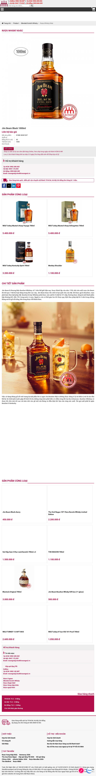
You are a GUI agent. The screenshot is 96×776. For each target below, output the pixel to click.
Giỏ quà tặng (40, 757)
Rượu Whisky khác (12, 30)
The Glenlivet (6, 761)
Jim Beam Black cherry (11, 512)
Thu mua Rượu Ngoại (9, 757)
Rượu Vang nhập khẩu (11, 685)
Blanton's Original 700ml (12, 592)
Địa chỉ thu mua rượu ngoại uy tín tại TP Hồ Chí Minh (65, 747)
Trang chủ (6, 23)
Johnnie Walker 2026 (20, 759)
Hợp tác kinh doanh (8, 738)
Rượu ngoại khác (9, 687)
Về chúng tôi (6, 741)
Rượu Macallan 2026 (36, 759)
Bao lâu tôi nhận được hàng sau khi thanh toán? (63, 744)
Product (16, 23)
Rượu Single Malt (9, 683)
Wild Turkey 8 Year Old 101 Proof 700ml (63, 632)
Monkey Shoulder (55, 266)
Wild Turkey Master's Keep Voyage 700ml (19, 226)
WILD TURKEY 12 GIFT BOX (13, 632)
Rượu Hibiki (17, 761)
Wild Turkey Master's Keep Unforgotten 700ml (66, 226)
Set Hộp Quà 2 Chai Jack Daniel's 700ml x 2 (19, 552)
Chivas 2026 (6, 759)
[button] (4, 185)
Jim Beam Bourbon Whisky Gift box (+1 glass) (66, 592)
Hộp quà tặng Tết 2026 (26, 757)
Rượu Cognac (8, 678)
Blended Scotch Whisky (29, 23)
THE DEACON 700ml (56, 552)
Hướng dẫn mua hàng (54, 741)
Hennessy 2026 (24, 755)
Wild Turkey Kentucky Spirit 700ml (16, 266)
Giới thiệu (5, 744)
